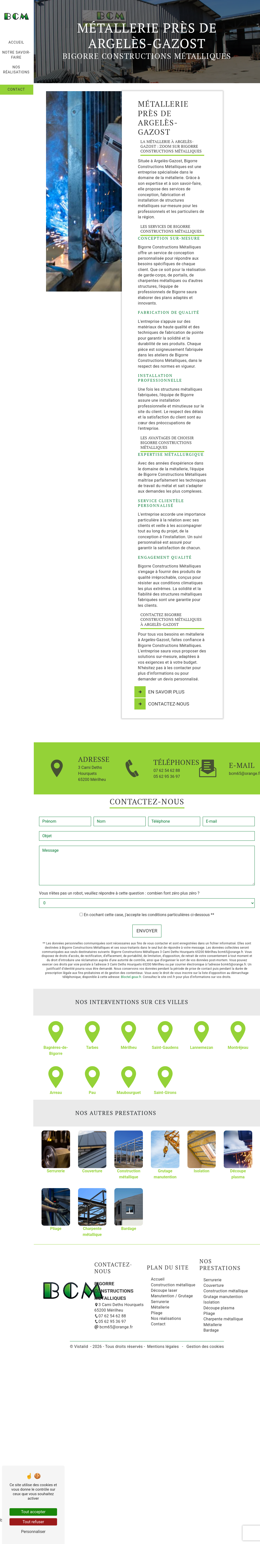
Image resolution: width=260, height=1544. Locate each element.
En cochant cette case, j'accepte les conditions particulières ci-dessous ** (149, 901)
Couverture (213, 1285)
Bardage (211, 1330)
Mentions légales (163, 1346)
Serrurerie (160, 1301)
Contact (17, 89)
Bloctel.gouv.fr (131, 963)
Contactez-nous (162, 704)
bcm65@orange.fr (113, 1327)
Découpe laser (164, 1290)
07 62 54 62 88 (166, 770)
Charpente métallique (223, 1319)
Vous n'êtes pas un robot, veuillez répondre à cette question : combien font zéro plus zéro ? (119, 879)
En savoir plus (160, 692)
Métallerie (160, 1307)
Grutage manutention (223, 1296)
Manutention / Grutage (172, 1296)
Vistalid (81, 1346)
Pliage (156, 1312)
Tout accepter (33, 1511)
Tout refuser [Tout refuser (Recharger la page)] (33, 1521)
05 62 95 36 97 (166, 776)
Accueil (17, 42)
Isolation (211, 1302)
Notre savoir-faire (17, 54)
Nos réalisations (17, 69)
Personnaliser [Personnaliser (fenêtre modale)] (33, 1531)
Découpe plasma (218, 1307)
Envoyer (146, 917)
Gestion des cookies (204, 1346)
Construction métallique (173, 1284)
